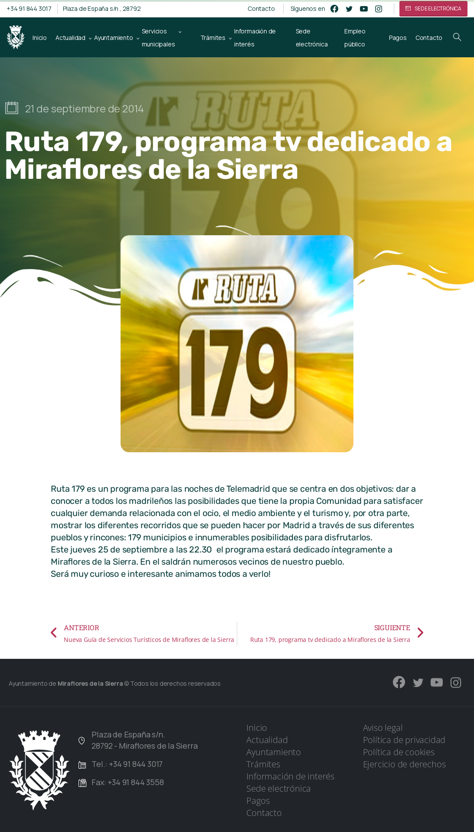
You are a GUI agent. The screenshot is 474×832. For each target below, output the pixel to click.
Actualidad (267, 740)
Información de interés (290, 776)
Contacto (261, 8)
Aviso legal (383, 727)
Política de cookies (399, 752)
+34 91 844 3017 (29, 8)
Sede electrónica (278, 788)
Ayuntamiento (273, 752)
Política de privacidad (404, 740)
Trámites (263, 764)
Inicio (256, 727)
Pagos (257, 800)
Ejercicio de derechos (404, 764)
